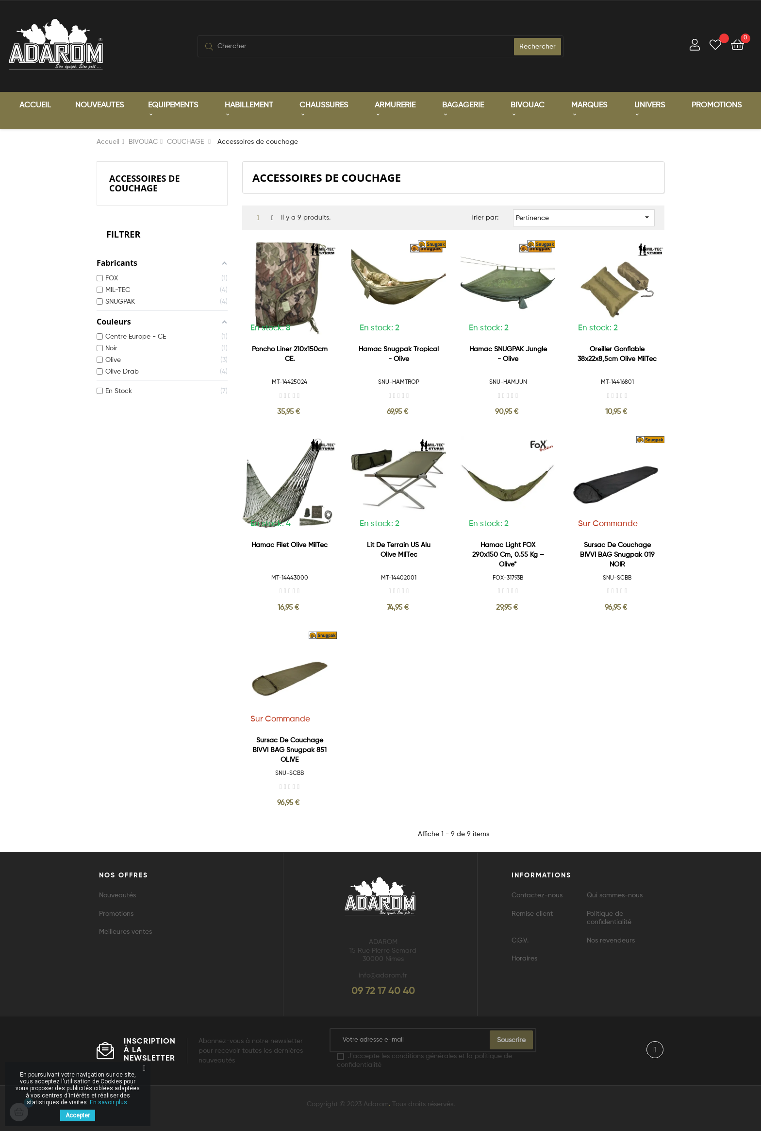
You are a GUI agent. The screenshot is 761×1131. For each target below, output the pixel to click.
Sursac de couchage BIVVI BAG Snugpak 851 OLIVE (289, 750)
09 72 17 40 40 (383, 991)
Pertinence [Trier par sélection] (584, 217)
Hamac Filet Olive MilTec (289, 545)
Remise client (532, 913)
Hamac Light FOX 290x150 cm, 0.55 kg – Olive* (508, 555)
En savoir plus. (109, 1102)
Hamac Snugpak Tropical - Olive (399, 354)
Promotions (116, 913)
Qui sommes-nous (615, 895)
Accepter (78, 1115)
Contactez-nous (537, 895)
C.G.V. (520, 940)
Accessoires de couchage (144, 183)
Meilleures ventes (125, 931)
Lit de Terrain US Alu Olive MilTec (398, 550)
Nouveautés (117, 895)
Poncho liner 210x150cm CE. (290, 354)
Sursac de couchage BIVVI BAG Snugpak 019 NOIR (617, 555)
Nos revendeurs (611, 940)
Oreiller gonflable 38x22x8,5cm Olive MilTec (617, 354)
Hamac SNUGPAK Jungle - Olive (508, 354)
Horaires (524, 958)
